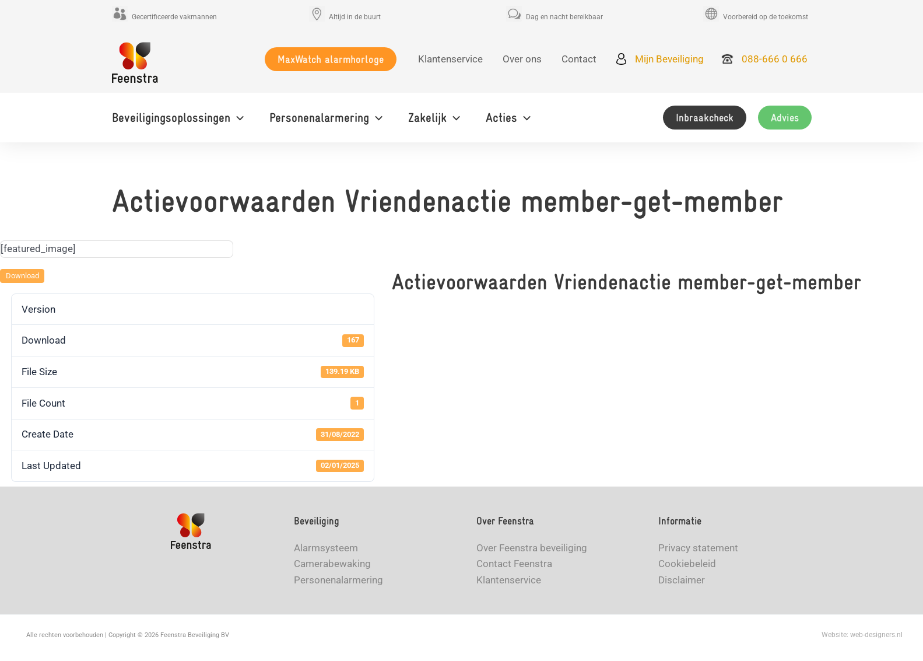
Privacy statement (698, 548)
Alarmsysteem (326, 548)
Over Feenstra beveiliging (531, 548)
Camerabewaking (332, 563)
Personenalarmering (338, 580)
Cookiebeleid (687, 563)
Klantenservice (508, 580)
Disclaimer (681, 580)
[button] (330, 59)
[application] (237, 117)
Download (22, 275)
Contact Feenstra (514, 563)
